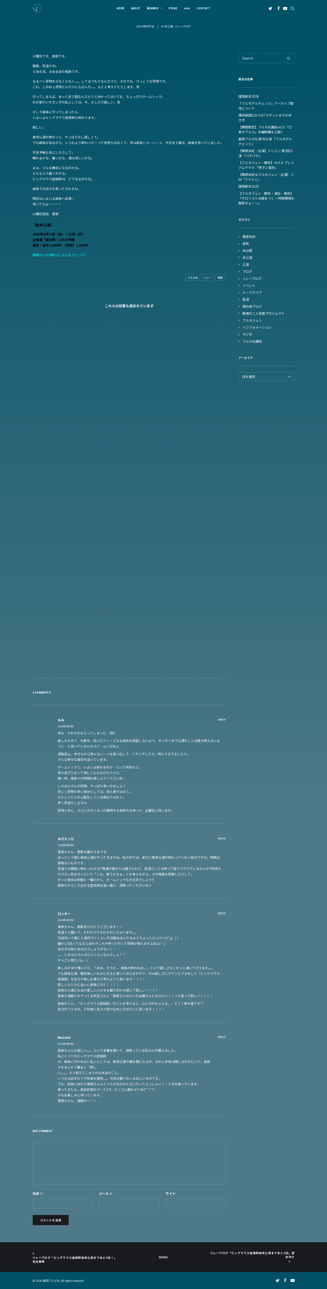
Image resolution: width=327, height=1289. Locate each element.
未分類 (247, 250)
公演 (245, 264)
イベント (248, 285)
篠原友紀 (248, 236)
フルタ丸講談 (252, 341)
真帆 (220, 277)
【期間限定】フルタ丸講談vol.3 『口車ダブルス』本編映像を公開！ (265, 129)
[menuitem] (120, 8)
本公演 (168, 26)
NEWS (120, 8)
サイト (170, 1193)
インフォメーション (257, 327)
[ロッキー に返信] (222, 913)
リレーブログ (182, 26)
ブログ (247, 271)
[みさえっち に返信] (222, 838)
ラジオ (247, 334)
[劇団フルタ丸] (37, 8)
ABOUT (135, 8)
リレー (207, 277)
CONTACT (203, 8)
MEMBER (154, 8)
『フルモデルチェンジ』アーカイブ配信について (266, 105)
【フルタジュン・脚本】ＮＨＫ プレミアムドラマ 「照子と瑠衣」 (266, 165)
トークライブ (252, 292)
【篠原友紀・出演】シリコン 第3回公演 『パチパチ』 (265, 153)
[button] (271, 8)
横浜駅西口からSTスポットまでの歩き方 (264, 117)
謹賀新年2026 (248, 96)
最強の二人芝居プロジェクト (263, 313)
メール (106, 1193)
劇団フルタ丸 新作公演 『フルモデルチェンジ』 (265, 141)
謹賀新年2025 (248, 186)
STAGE (173, 8)
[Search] (266, 58)
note (187, 8)
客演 (245, 299)
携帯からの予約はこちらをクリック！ (60, 255)
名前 (38, 1193)
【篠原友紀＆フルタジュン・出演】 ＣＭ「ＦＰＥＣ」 (266, 177)
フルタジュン (252, 320)
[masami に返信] (222, 1037)
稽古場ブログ (252, 306)
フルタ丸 (193, 277)
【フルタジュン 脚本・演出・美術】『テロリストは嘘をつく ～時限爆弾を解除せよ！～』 (266, 198)
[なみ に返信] (222, 719)
